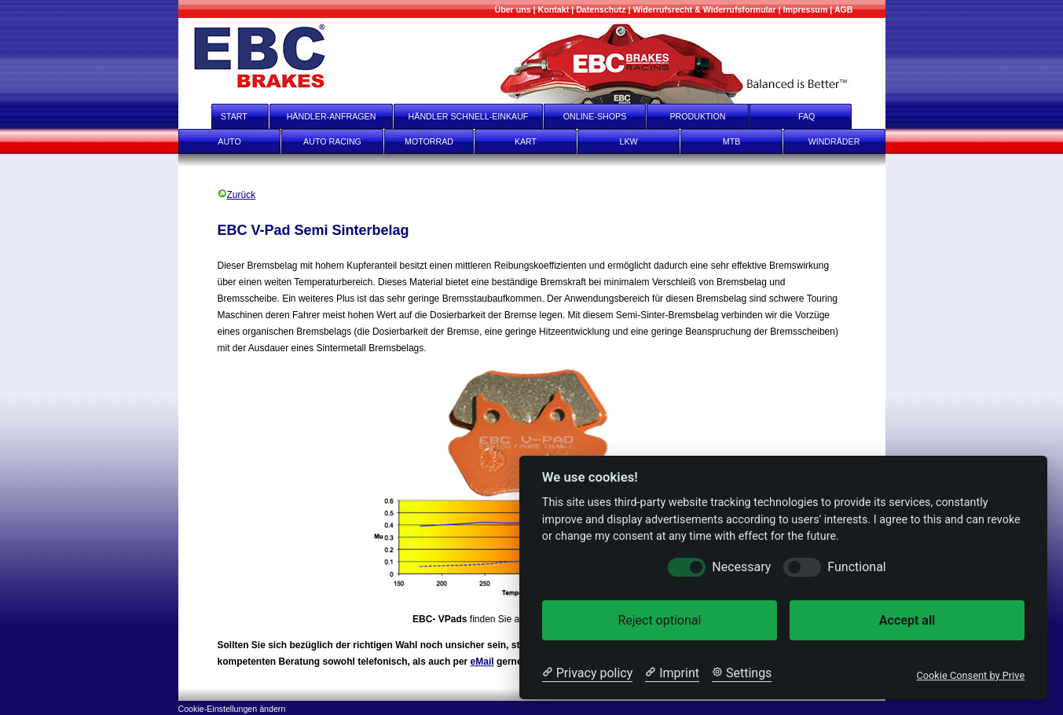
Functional (856, 566)
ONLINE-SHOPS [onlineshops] (595, 116)
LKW (628, 141)
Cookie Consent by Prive (970, 675)
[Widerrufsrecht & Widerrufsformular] (703, 9)
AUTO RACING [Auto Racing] (332, 141)
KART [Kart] (526, 141)
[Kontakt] (554, 9)
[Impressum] (805, 9)
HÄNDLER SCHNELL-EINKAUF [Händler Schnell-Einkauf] (469, 116)
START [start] (223, 116)
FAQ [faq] (817, 116)
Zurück (237, 194)
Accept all (907, 620)
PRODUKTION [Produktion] (697, 116)
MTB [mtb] (732, 141)
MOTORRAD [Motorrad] (429, 141)
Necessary (741, 566)
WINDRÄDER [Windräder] (834, 141)
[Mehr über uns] (512, 9)
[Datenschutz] (600, 9)
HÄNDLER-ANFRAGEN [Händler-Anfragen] (331, 116)
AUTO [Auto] (229, 141)
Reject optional (659, 620)
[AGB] (843, 9)
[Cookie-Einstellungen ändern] (232, 707)
